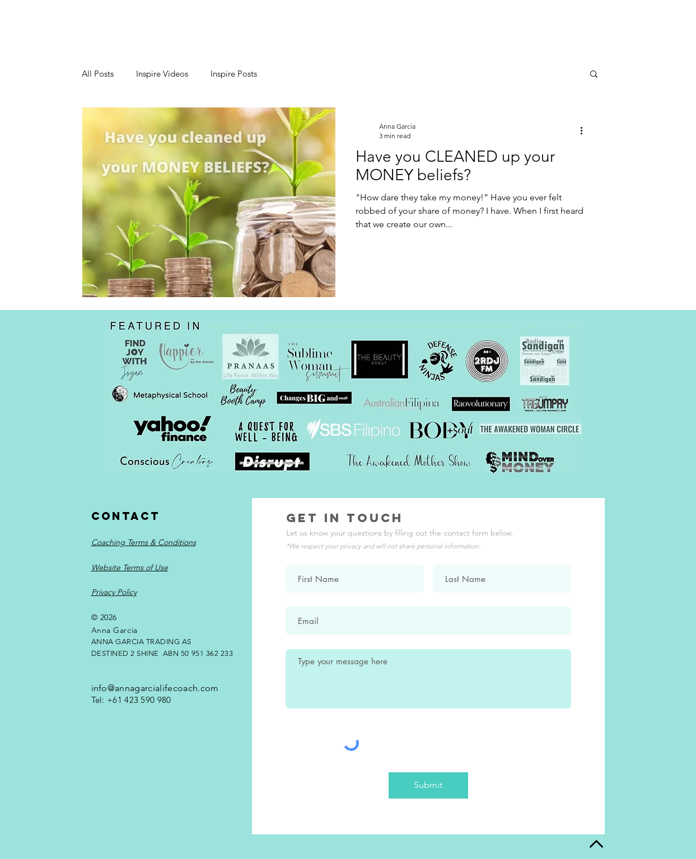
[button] (593, 75)
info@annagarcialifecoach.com (155, 688)
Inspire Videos (162, 73)
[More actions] (585, 130)
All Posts (98, 73)
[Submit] (428, 785)
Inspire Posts (234, 73)
